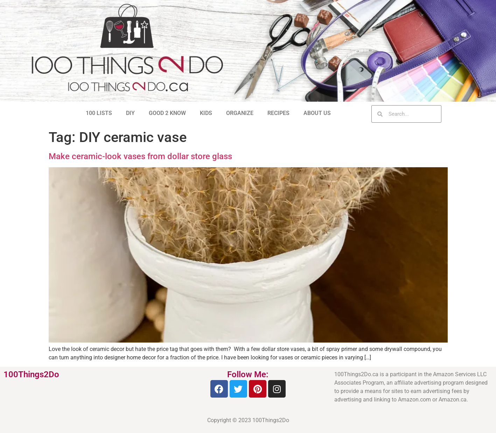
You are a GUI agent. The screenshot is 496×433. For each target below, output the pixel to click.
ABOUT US (317, 113)
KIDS (206, 113)
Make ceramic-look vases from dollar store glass (140, 156)
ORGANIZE (239, 113)
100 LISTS (99, 113)
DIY (130, 113)
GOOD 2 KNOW (167, 113)
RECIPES (278, 113)
